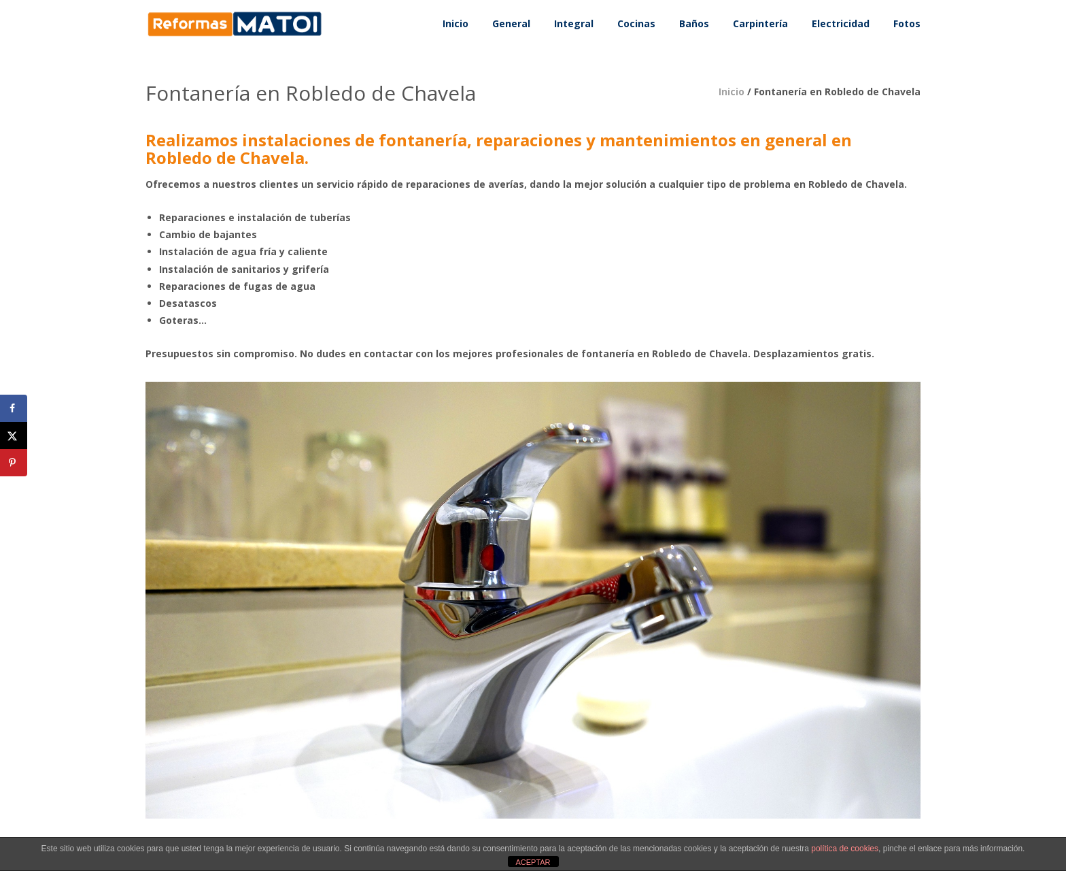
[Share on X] (13, 435)
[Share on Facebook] (13, 408)
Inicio (731, 91)
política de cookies (844, 848)
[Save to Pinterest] (13, 462)
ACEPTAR (532, 862)
